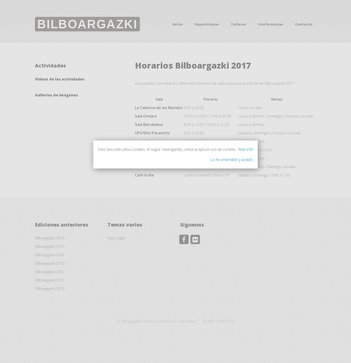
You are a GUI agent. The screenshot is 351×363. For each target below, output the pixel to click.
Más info (245, 149)
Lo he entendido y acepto (231, 159)
